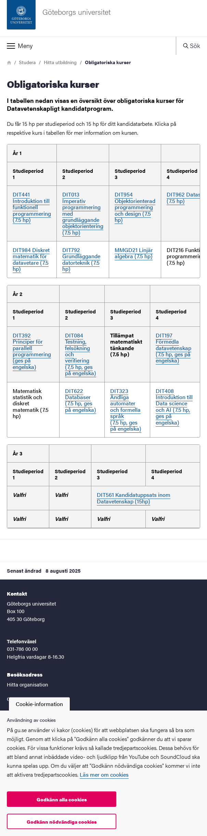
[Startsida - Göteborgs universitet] (103, 18)
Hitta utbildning (60, 62)
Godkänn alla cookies (62, 799)
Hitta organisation (27, 684)
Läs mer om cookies (104, 774)
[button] (88, 46)
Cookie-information (39, 704)
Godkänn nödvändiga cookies (62, 821)
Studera (27, 62)
